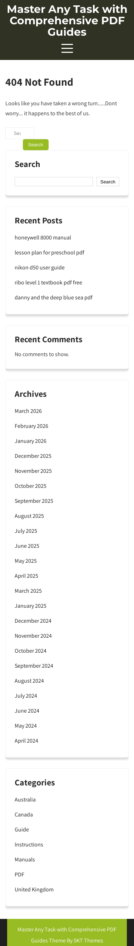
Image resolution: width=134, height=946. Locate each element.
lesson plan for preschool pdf (49, 252)
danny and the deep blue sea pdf (54, 297)
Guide (22, 829)
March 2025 (28, 591)
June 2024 (27, 710)
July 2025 (26, 531)
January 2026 (30, 441)
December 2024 (33, 620)
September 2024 (34, 665)
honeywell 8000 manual (43, 237)
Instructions (29, 844)
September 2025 (34, 501)
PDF (19, 874)
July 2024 (26, 695)
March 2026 (28, 411)
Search (27, 165)
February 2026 (31, 426)
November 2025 (33, 471)
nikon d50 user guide (40, 267)
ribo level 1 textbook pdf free (48, 282)
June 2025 (27, 546)
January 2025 (30, 605)
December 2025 (33, 456)
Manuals (25, 859)
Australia (25, 799)
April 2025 (26, 576)
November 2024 (33, 635)
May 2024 (26, 725)
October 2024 (30, 650)
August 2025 (29, 516)
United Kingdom (34, 889)
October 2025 (30, 486)
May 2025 (26, 561)
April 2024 (26, 740)
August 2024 (29, 680)
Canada (24, 814)
